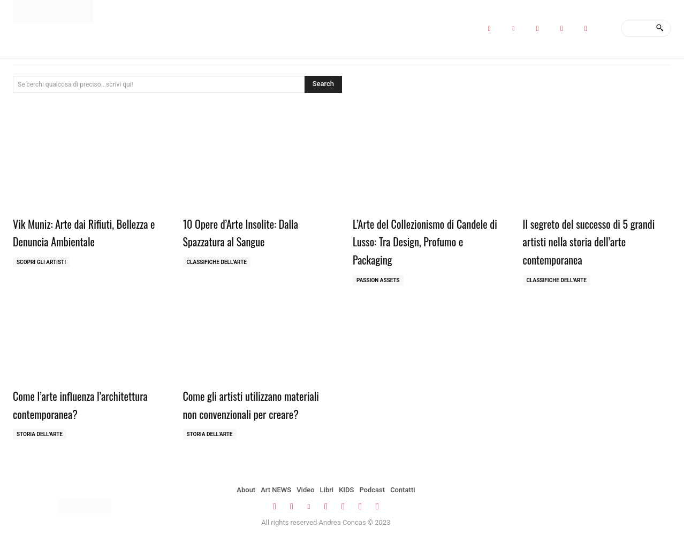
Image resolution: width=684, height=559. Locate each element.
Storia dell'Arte (40, 434)
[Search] (659, 28)
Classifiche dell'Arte (217, 262)
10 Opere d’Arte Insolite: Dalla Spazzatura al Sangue (252, 232)
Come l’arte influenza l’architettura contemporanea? (83, 404)
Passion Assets (378, 280)
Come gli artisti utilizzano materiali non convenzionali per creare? (255, 412)
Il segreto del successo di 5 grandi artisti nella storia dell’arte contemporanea (586, 240)
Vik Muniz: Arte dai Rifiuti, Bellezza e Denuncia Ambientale (86, 232)
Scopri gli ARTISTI (41, 262)
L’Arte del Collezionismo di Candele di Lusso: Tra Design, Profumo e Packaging (419, 240)
